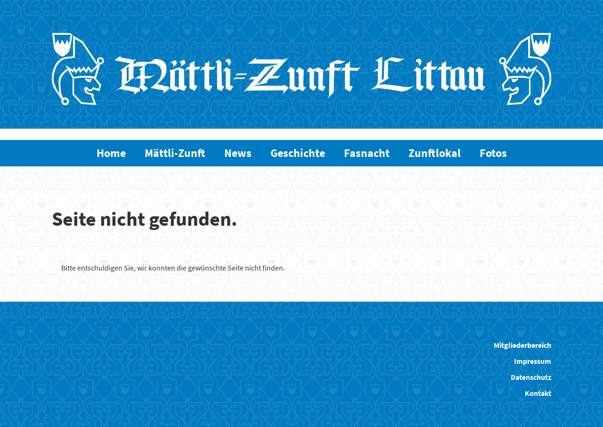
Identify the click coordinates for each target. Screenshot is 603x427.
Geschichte (297, 153)
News (238, 153)
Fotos (493, 153)
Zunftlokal (434, 153)
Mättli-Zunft (175, 153)
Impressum (532, 361)
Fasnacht (367, 153)
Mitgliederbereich (522, 345)
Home (111, 153)
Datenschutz (531, 377)
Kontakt (538, 393)
